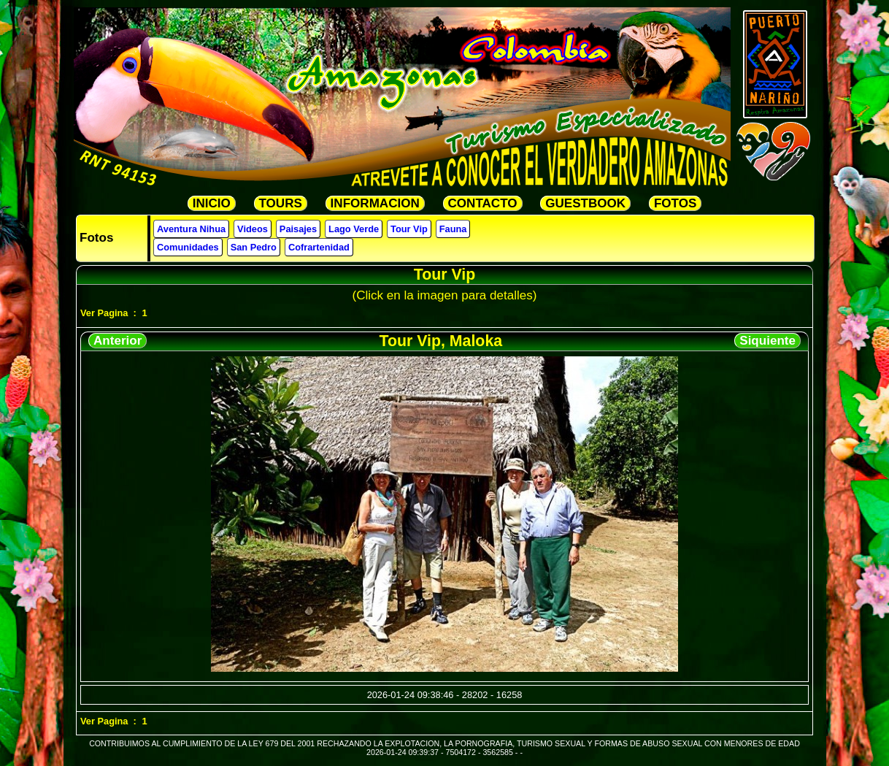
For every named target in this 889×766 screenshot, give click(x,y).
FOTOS (675, 203)
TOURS (280, 203)
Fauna (453, 228)
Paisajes (298, 228)
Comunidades (188, 247)
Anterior (117, 341)
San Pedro (254, 247)
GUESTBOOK (585, 203)
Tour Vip (409, 228)
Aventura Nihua (191, 228)
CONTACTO (482, 203)
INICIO (212, 203)
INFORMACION (375, 203)
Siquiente (767, 341)
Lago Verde (353, 228)
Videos (252, 228)
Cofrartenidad (319, 247)
